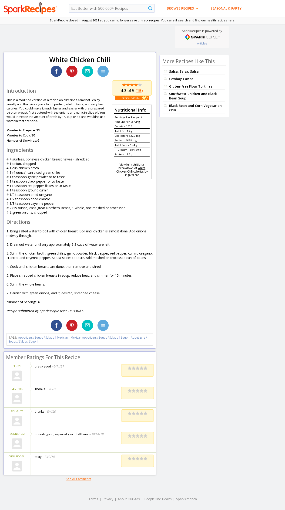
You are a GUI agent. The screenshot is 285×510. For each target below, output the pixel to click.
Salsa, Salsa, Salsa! (184, 71)
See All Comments (78, 479)
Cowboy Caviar (181, 79)
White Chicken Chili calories (131, 169)
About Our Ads (129, 499)
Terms (93, 499)
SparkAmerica (186, 499)
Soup (124, 338)
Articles (202, 43)
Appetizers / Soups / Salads (36, 338)
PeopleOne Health (158, 499)
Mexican (62, 338)
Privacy (108, 499)
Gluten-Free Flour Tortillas (190, 86)
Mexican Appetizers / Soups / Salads (95, 338)
